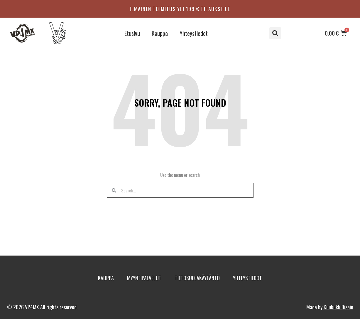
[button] (275, 33)
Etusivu (132, 33)
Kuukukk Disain (338, 307)
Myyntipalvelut (141, 278)
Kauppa (160, 33)
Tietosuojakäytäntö (200, 278)
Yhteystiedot (194, 33)
